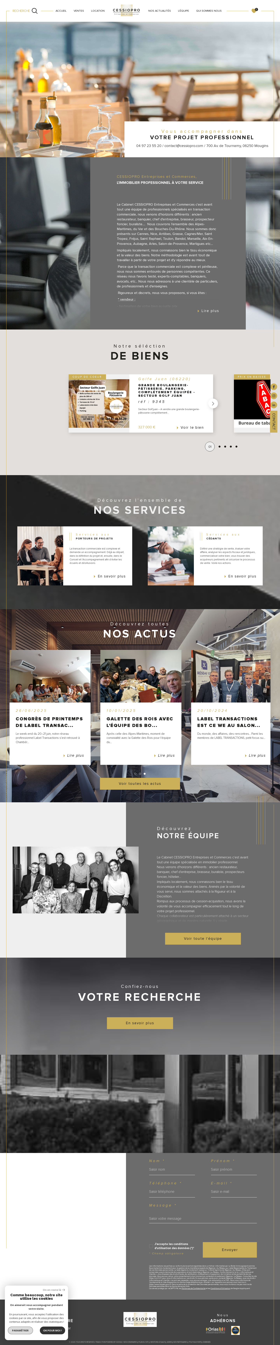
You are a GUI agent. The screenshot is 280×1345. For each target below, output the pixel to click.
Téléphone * (165, 1183)
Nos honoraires (130, 1342)
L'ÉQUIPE (183, 10)
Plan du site (144, 1342)
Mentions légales (157, 1342)
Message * (163, 1205)
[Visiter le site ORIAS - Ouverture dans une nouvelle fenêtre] (215, 1330)
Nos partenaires (180, 1342)
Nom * (157, 1161)
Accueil (61, 10)
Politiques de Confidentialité (194, 1288)
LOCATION (98, 10)
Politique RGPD (195, 1342)
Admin (169, 1342)
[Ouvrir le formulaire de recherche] (25, 11)
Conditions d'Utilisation (220, 1288)
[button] (212, 403)
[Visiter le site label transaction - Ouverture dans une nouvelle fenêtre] (235, 1330)
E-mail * (221, 1183)
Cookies (206, 1342)
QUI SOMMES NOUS (209, 10)
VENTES (79, 10)
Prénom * (223, 1161)
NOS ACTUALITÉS (159, 10)
